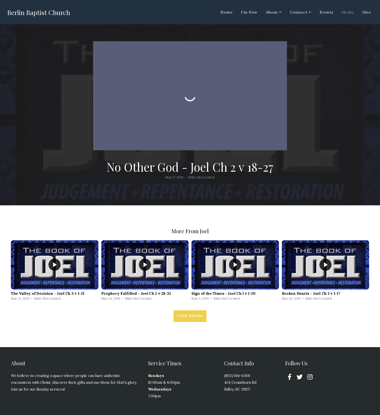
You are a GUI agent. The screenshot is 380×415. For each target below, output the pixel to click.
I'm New (249, 12)
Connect (300, 12)
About (274, 12)
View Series (190, 316)
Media (348, 12)
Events (326, 12)
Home (226, 12)
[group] (54, 271)
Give (366, 12)
